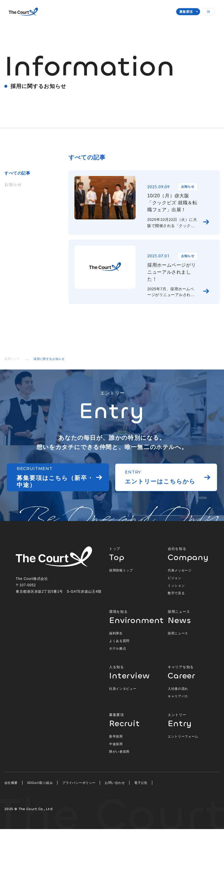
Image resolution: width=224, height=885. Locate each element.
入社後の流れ (178, 744)
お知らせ (13, 184)
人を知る (132, 728)
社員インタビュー (122, 744)
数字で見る (176, 649)
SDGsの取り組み (40, 838)
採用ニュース (188, 673)
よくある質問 (119, 697)
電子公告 (141, 838)
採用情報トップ (121, 626)
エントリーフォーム (183, 792)
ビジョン (174, 634)
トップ (132, 610)
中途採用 (116, 800)
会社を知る (188, 610)
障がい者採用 (119, 807)
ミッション (176, 641)
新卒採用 (116, 792)
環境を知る (132, 673)
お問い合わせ (115, 838)
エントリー (188, 776)
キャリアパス (178, 752)
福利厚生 (116, 689)
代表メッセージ (180, 626)
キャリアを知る (188, 728)
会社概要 (11, 838)
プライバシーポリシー (78, 838)
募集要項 (185, 11)
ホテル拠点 (117, 704)
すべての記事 (17, 173)
